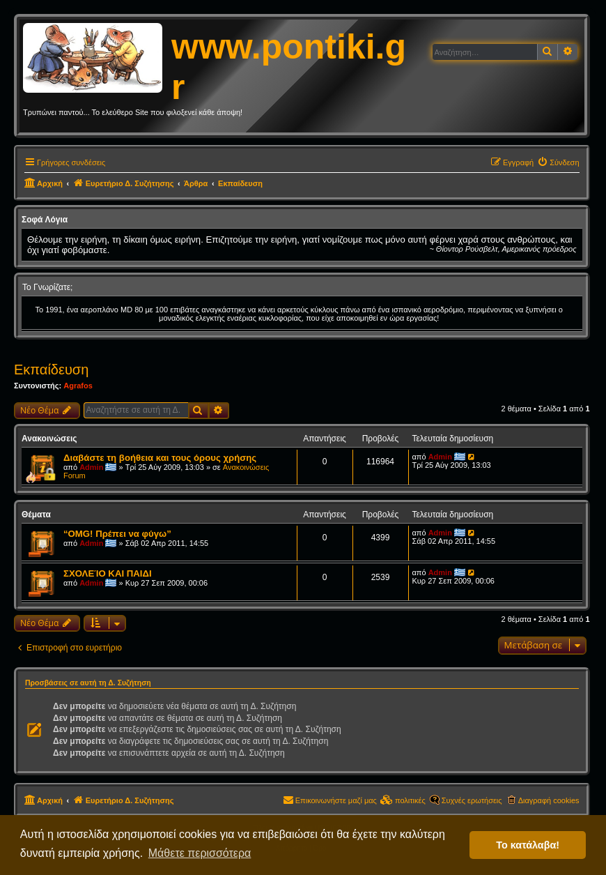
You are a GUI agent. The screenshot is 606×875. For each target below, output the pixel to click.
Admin (91, 467)
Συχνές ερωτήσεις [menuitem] (472, 800)
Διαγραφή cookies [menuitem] (549, 800)
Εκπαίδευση (51, 369)
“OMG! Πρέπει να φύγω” (117, 533)
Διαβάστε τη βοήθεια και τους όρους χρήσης (159, 457)
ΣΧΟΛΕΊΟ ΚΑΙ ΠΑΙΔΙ (107, 573)
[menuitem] (558, 162)
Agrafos (78, 385)
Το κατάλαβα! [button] (527, 845)
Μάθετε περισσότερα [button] (199, 853)
